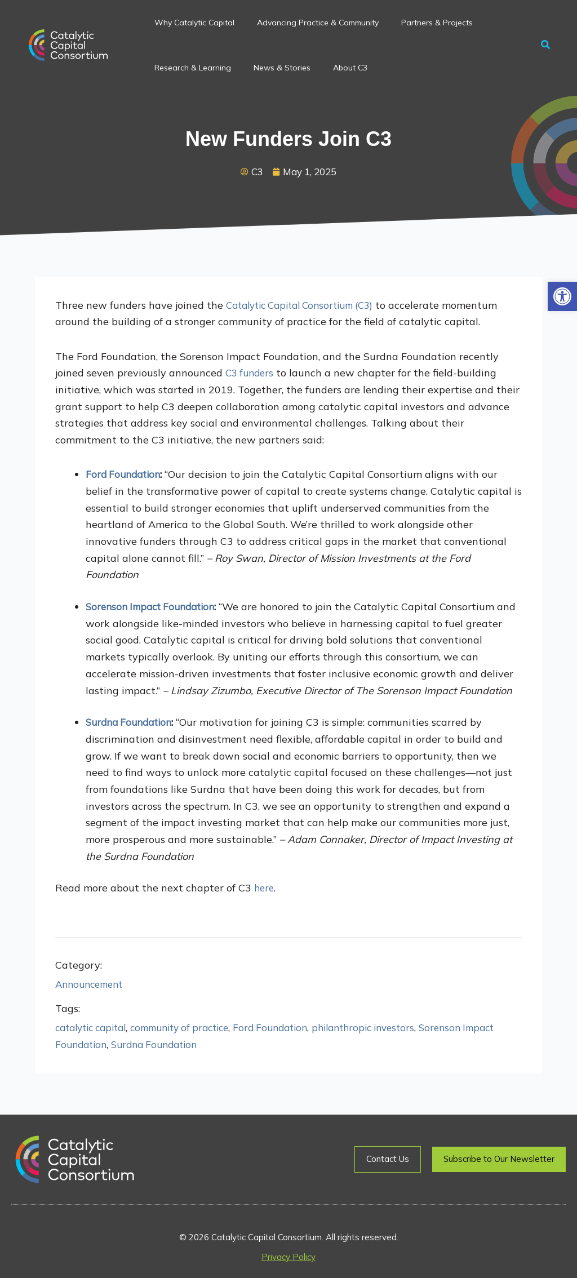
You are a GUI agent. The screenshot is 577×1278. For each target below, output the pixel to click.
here (265, 888)
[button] (562, 296)
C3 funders (251, 373)
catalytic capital (95, 1028)
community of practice (193, 1028)
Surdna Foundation (198, 1045)
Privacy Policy (288, 1257)
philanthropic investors (391, 1028)
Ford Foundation (291, 1028)
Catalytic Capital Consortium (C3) (307, 305)
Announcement (92, 984)
